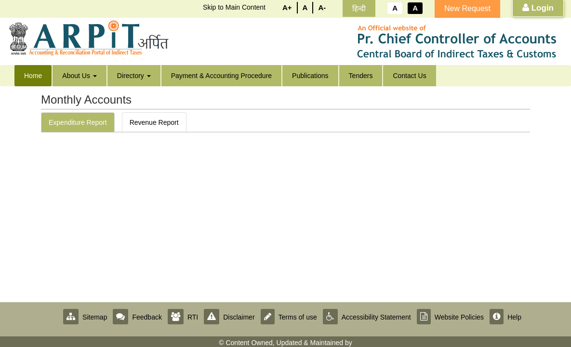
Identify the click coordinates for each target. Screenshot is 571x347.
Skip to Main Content (234, 7)
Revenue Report (154, 122)
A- (322, 7)
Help (505, 317)
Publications (310, 76)
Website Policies (450, 317)
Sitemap (85, 317)
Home (33, 76)
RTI (183, 317)
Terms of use (289, 317)
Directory (134, 76)
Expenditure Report (78, 122)
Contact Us (409, 76)
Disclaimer (229, 317)
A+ (287, 7)
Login (538, 8)
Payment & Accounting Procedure (221, 76)
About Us (79, 76)
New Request (467, 8)
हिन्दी (359, 8)
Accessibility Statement (367, 317)
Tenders (361, 76)
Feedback (137, 317)
